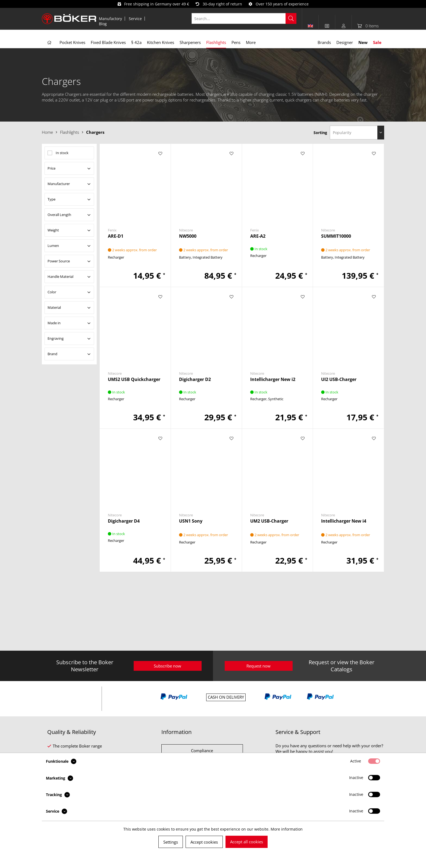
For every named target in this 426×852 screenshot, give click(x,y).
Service (135, 18)
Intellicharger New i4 (343, 521)
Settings (170, 842)
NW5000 (187, 236)
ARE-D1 (115, 236)
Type (51, 199)
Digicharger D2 (195, 379)
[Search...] (244, 18)
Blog (103, 23)
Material (54, 307)
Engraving (56, 338)
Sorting (320, 132)
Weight (53, 230)
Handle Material (60, 276)
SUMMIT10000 (336, 236)
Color (52, 292)
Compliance (202, 750)
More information (287, 829)
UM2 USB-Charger (269, 521)
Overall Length (59, 214)
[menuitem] (110, 19)
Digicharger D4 (124, 521)
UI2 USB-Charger (338, 379)
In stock (62, 152)
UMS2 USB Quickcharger (134, 379)
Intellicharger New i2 (272, 379)
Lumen (53, 245)
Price (51, 168)
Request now (258, 666)
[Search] (291, 18)
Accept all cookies (246, 841)
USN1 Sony (190, 521)
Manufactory (110, 18)
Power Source (59, 261)
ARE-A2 (257, 236)
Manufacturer (59, 183)
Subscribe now (167, 666)
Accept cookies (204, 842)
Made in (54, 322)
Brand (52, 353)
